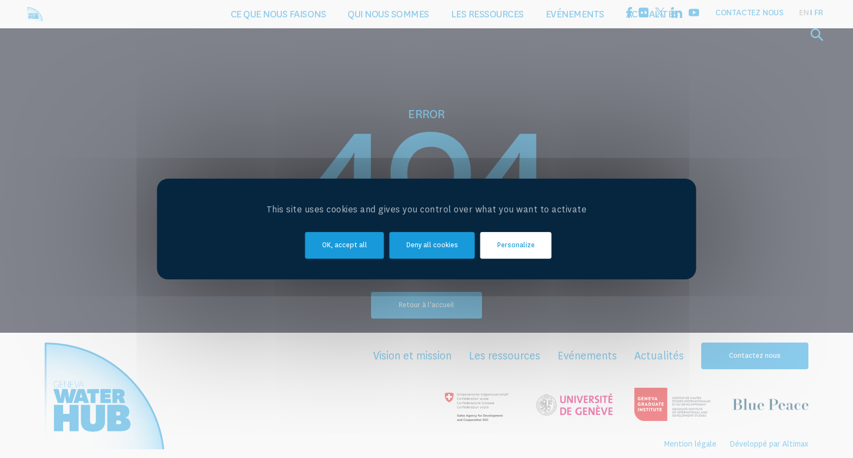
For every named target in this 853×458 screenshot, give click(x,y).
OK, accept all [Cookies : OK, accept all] (344, 245)
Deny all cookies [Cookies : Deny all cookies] (432, 245)
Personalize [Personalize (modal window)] (516, 245)
